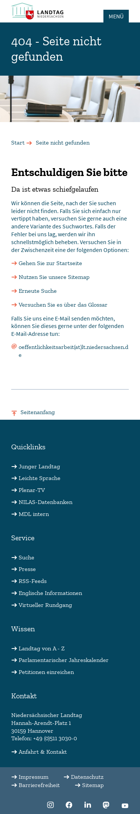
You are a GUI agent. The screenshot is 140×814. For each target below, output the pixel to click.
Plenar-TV (32, 489)
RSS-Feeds (33, 580)
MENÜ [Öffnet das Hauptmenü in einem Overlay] (116, 16)
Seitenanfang (38, 412)
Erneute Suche (38, 290)
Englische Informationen (50, 592)
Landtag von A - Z (42, 648)
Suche (26, 557)
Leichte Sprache (39, 478)
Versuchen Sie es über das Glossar (63, 304)
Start (18, 142)
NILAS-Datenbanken (45, 501)
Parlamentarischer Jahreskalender (64, 659)
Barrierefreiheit (39, 785)
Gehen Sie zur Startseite (50, 263)
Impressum (34, 776)
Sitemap (93, 785)
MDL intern (34, 513)
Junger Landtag (39, 466)
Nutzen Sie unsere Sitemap (54, 276)
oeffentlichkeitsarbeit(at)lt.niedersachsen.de (73, 350)
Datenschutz (87, 776)
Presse (27, 568)
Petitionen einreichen (46, 671)
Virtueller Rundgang (45, 604)
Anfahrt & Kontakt (43, 751)
